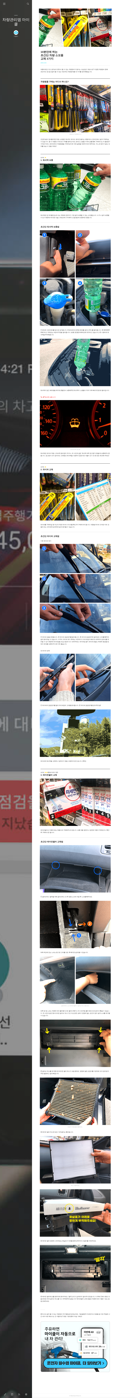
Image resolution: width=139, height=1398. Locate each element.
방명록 (12, 1394)
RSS (19, 1394)
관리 (26, 1394)
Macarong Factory (85, 1395)
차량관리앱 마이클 (16, 22)
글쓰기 (5, 1394)
